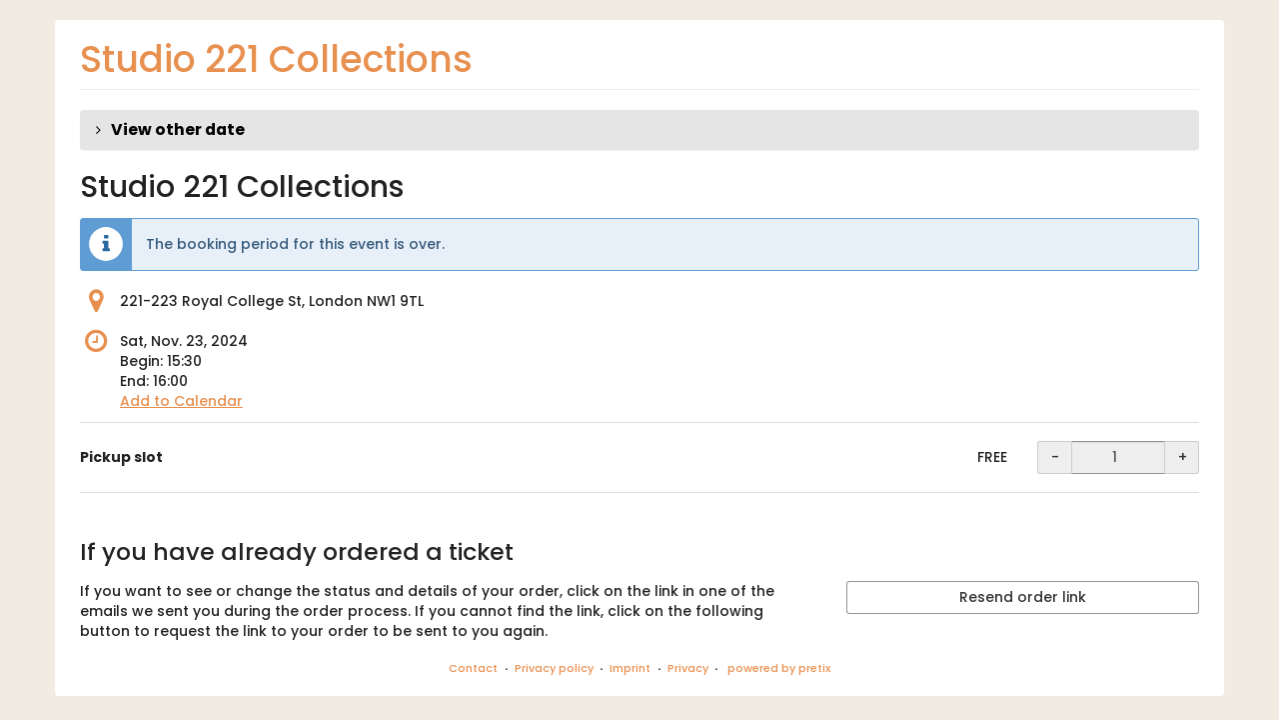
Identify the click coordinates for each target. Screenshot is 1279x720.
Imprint (630, 668)
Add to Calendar (181, 401)
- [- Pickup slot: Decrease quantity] (1055, 457)
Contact (473, 668)
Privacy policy (554, 668)
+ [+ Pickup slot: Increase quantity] (1182, 457)
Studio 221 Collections (276, 59)
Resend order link (1022, 597)
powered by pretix (778, 668)
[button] (639, 130)
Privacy (687, 668)
